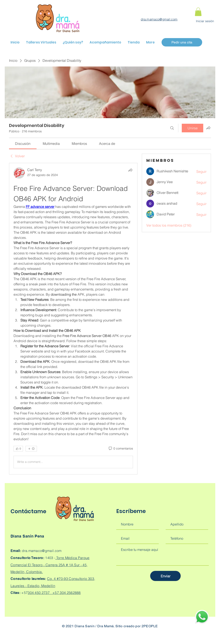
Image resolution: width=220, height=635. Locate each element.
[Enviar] (165, 576)
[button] (198, 12)
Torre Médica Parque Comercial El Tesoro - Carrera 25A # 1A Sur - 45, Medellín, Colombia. (50, 565)
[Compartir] (130, 170)
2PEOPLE (150, 626)
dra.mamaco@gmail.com (159, 19)
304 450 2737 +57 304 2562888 (54, 592)
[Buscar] (172, 128)
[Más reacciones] (31, 448)
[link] (23, 143)
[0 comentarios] (120, 449)
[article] (73, 318)
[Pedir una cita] (182, 42)
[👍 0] (18, 448)
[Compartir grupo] (208, 127)
